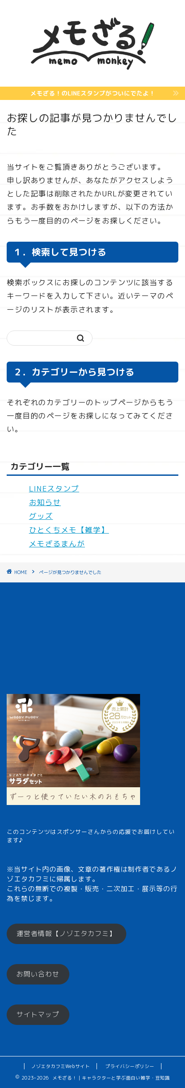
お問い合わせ (37, 974)
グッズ (41, 516)
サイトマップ (37, 1014)
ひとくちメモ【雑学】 (69, 530)
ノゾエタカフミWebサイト (60, 1066)
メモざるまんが (57, 543)
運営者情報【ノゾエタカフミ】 (66, 933)
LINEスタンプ (54, 488)
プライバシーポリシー (129, 1066)
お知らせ (45, 502)
